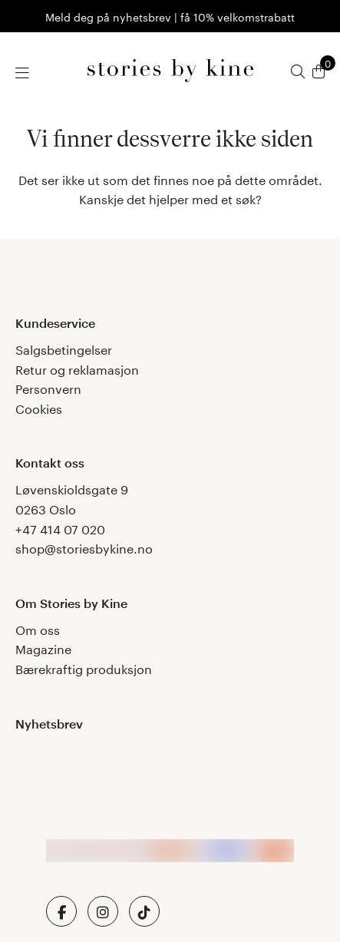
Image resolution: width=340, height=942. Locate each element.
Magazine (43, 647)
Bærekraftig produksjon (83, 667)
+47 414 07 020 (60, 527)
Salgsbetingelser (63, 348)
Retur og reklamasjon (77, 368)
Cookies (38, 407)
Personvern (48, 387)
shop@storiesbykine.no (84, 547)
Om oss (37, 628)
